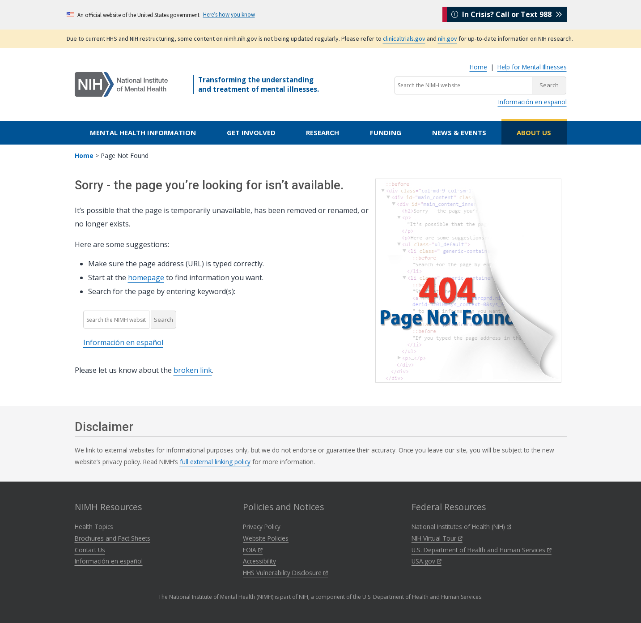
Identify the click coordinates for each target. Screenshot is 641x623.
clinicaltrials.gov (404, 38)
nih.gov (447, 38)
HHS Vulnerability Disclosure (285, 572)
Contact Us (90, 550)
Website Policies (266, 538)
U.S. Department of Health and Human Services (482, 550)
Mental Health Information (143, 132)
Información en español (532, 102)
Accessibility (259, 561)
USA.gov (426, 561)
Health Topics (94, 526)
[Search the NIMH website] (463, 85)
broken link (193, 370)
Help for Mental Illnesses (532, 67)
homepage (146, 277)
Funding (385, 132)
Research (322, 132)
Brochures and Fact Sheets (112, 538)
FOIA (253, 550)
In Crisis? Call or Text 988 (506, 14)
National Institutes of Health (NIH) (461, 526)
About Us (534, 132)
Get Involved (251, 132)
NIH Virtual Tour (437, 538)
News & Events (459, 132)
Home (478, 67)
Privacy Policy (261, 526)
